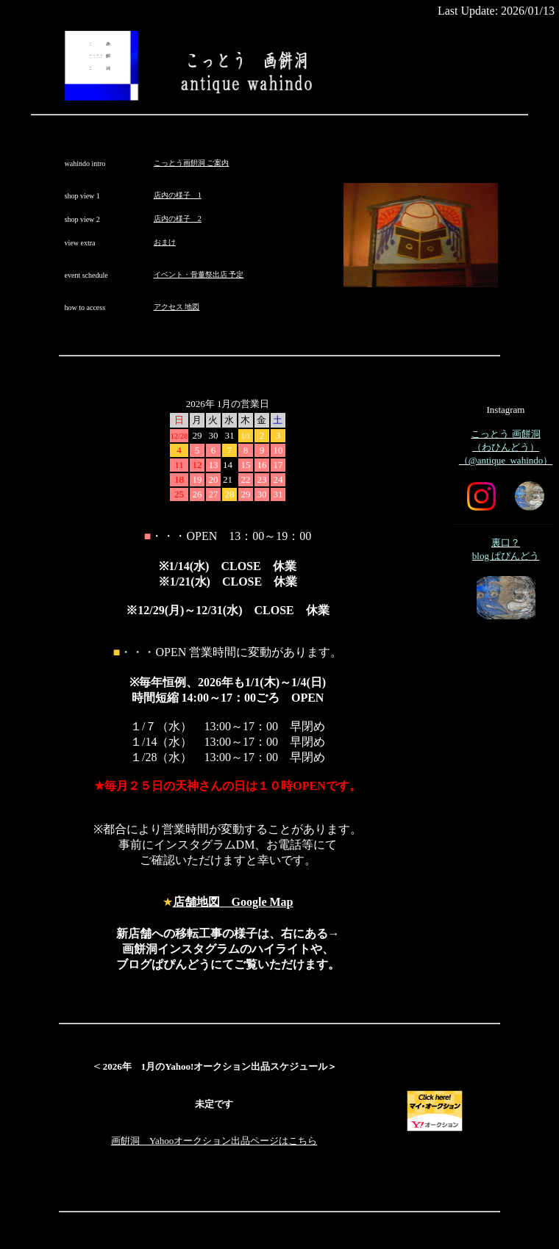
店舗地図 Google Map (233, 902)
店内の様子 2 (178, 219)
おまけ (165, 242)
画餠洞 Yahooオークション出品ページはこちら (214, 1140)
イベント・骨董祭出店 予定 (199, 274)
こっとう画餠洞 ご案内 (191, 163)
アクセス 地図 (177, 307)
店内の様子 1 (178, 195)
